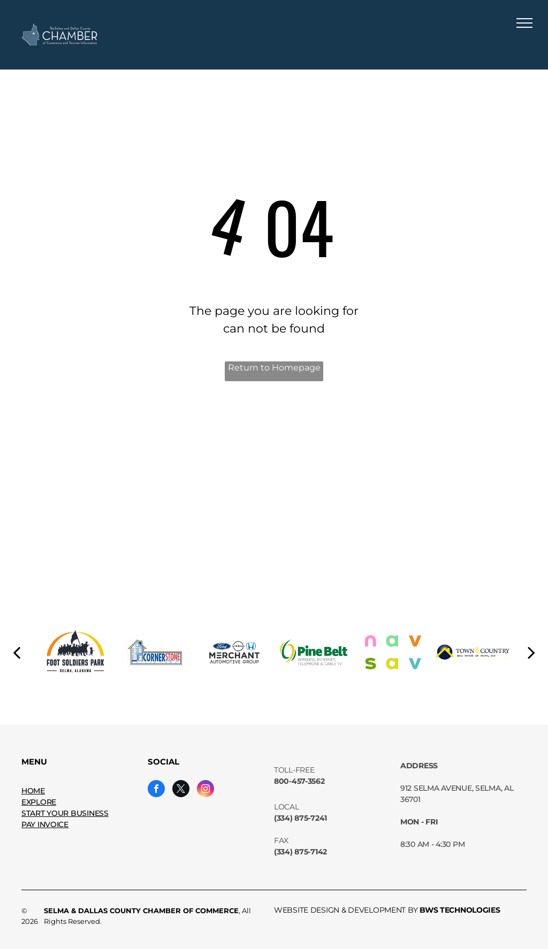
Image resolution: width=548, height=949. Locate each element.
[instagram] (205, 790)
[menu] (524, 23)
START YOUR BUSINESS (65, 813)
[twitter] (180, 790)
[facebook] (156, 790)
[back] (16, 652)
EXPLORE (38, 802)
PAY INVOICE (44, 824)
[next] (531, 652)
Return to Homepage (274, 367)
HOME (33, 791)
